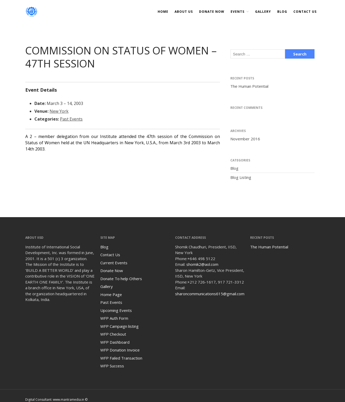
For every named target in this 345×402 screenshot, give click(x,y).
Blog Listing (240, 177)
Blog (282, 11)
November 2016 (245, 138)
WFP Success (112, 365)
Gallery (263, 11)
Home (163, 11)
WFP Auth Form (114, 318)
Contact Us (305, 11)
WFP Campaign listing (119, 326)
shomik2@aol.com (202, 264)
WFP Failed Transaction (121, 358)
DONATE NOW (211, 11)
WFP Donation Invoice (120, 350)
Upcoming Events (116, 310)
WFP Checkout (113, 334)
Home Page (111, 294)
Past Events (71, 119)
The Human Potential (249, 86)
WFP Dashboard (115, 342)
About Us (184, 11)
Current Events (113, 262)
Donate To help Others (121, 278)
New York (59, 111)
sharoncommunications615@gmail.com (209, 293)
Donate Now (111, 270)
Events (237, 11)
